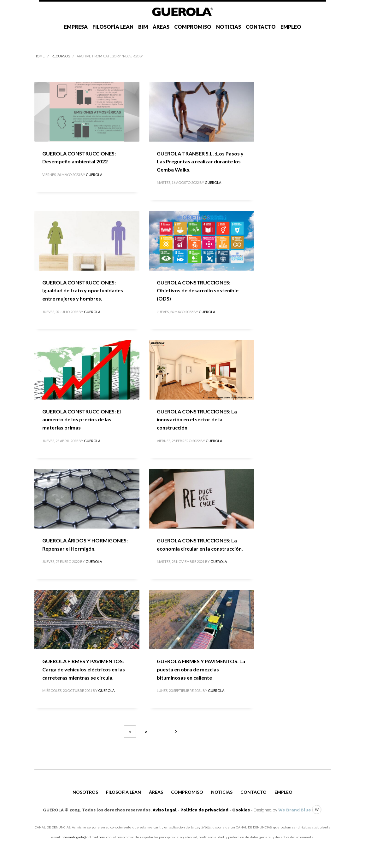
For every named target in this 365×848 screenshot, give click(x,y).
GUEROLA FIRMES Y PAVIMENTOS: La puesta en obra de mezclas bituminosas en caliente (201, 669)
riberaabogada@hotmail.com (83, 837)
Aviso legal (165, 810)
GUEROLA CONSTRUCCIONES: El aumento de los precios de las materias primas (81, 419)
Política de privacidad (204, 810)
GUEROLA (94, 175)
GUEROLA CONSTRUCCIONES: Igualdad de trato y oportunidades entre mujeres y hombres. (82, 290)
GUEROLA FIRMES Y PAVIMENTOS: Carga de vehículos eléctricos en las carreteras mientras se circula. (83, 669)
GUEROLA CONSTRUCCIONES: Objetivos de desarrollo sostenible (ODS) (197, 290)
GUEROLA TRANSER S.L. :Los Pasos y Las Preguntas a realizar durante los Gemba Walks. (200, 161)
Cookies (241, 810)
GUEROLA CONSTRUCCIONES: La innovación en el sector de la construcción (197, 419)
